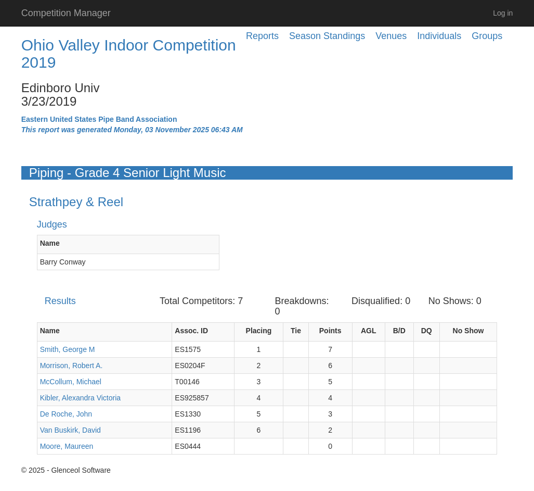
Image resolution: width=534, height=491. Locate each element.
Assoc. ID (191, 330)
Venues (391, 36)
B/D (399, 330)
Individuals (439, 36)
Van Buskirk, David (70, 430)
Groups (487, 36)
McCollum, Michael (70, 381)
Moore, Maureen (67, 446)
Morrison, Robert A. (71, 365)
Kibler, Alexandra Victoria (80, 398)
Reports (262, 36)
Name (50, 243)
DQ (426, 330)
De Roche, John (66, 414)
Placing (259, 330)
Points (330, 330)
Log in (503, 13)
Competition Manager (66, 13)
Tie (296, 330)
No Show (468, 330)
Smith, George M (67, 349)
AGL (368, 330)
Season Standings (327, 36)
